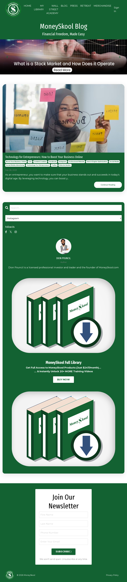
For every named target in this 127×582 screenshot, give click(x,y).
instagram (62, 160)
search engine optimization (97, 160)
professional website (76, 160)
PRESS (73, 5)
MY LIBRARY (38, 7)
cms (30, 160)
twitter (54, 164)
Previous (7, 55)
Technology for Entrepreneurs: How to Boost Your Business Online (44, 156)
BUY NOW (63, 378)
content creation (40, 160)
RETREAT (85, 5)
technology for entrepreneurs (38, 164)
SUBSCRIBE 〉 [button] (63, 551)
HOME (26, 5)
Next (120, 55)
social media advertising (15, 164)
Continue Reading (108, 184)
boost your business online (16, 160)
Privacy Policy (112, 575)
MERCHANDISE (103, 5)
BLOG (63, 5)
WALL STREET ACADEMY (52, 9)
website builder (65, 164)
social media (114, 160)
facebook (52, 160)
